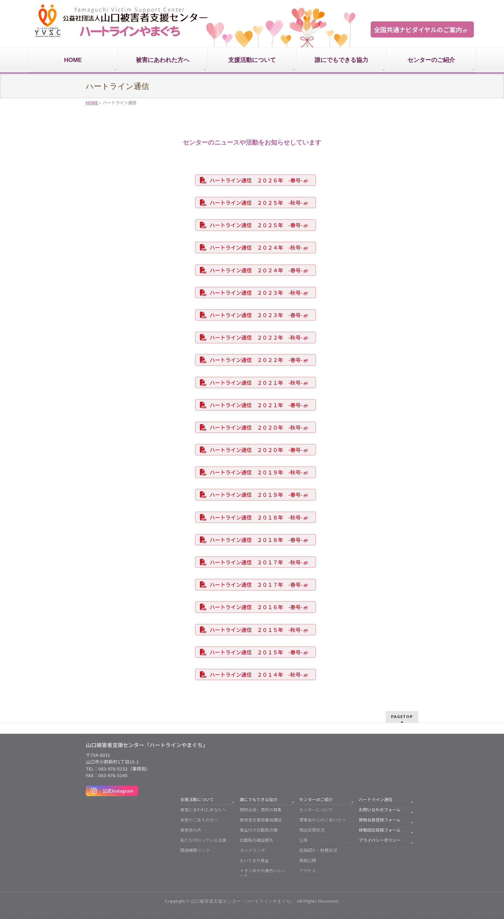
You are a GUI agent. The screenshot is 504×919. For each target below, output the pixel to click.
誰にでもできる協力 (258, 799)
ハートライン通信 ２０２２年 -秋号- (256, 337)
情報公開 (307, 860)
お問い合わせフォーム (380, 809)
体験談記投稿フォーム (380, 830)
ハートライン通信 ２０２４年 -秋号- (256, 247)
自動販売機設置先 (256, 840)
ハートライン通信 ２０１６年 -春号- (256, 607)
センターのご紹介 (316, 799)
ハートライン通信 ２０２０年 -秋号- (256, 427)
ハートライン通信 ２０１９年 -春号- (256, 494)
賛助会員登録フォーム (380, 819)
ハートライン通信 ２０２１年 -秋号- (256, 382)
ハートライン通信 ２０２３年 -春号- (256, 315)
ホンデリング (252, 850)
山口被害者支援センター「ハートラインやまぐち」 (243, 901)
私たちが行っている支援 (203, 840)
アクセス (307, 870)
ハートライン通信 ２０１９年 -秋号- (256, 472)
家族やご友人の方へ (199, 819)
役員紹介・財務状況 (318, 850)
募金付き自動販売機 (259, 830)
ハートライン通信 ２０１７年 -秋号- (256, 562)
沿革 (303, 840)
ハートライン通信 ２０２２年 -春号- (256, 359)
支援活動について (197, 799)
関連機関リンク (195, 850)
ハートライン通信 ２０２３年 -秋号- (256, 292)
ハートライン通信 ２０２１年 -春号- (256, 405)
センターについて (316, 809)
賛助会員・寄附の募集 (261, 809)
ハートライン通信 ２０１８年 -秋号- (256, 517)
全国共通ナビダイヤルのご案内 (418, 29)
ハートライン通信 (375, 799)
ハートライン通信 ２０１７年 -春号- (256, 584)
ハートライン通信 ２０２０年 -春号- (256, 449)
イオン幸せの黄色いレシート (263, 872)
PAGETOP (402, 716)
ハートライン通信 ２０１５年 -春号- (256, 652)
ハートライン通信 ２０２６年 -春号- (256, 180)
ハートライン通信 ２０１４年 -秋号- (256, 674)
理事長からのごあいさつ (322, 819)
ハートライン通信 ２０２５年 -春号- (256, 225)
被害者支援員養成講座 (261, 819)
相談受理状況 (311, 830)
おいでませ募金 (254, 860)
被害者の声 (190, 830)
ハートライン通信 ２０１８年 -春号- (256, 539)
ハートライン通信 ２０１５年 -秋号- (256, 629)
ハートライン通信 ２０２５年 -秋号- (256, 202)
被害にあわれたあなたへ (203, 809)
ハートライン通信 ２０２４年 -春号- (256, 270)
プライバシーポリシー (380, 840)
